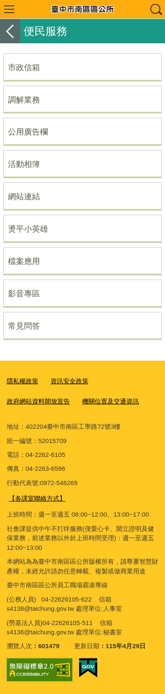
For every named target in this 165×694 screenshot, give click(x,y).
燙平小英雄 (28, 228)
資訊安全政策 (69, 381)
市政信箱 (24, 67)
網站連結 (24, 196)
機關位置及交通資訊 (110, 401)
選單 (9, 9)
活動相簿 (24, 164)
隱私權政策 (22, 381)
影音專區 (24, 293)
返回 (10, 31)
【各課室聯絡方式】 (37, 498)
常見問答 (24, 325)
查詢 (155, 9)
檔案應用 (24, 261)
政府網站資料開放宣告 (38, 401)
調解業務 (24, 99)
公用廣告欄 (28, 131)
